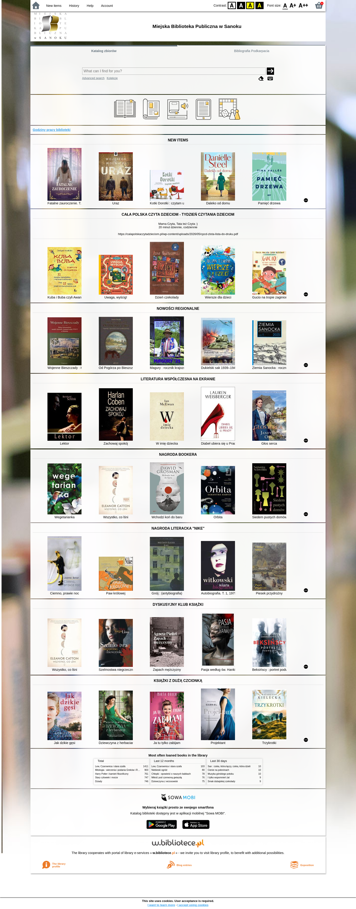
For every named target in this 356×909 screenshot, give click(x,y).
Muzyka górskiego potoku (221, 774)
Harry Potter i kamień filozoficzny (112, 774)
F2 (303, 5)
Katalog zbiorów (103, 51)
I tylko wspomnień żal (219, 777)
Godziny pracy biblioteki (51, 130)
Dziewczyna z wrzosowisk (164, 781)
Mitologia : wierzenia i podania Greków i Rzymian (120, 770)
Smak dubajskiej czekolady (221, 781)
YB (250, 5)
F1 (293, 5)
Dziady (98, 781)
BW (241, 5)
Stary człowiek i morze (106, 777)
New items (54, 6)
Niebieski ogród (159, 770)
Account (107, 6)
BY (259, 5)
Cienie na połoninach (218, 770)
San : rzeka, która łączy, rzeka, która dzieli (229, 766)
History (74, 6)
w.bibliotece (164, 853)
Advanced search (93, 78)
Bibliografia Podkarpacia (251, 51)
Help (90, 6)
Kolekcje (112, 78)
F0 (285, 5)
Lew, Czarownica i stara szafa (110, 766)
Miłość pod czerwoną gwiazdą (166, 777)
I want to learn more (161, 905)
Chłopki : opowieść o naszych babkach (171, 774)
